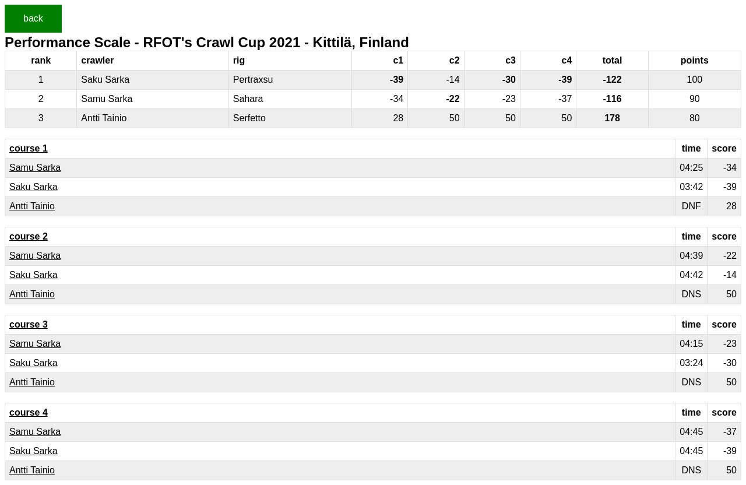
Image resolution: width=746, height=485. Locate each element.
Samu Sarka (35, 168)
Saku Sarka (33, 187)
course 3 (28, 324)
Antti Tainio (32, 206)
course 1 (28, 148)
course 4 (28, 412)
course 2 (28, 236)
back (33, 18)
